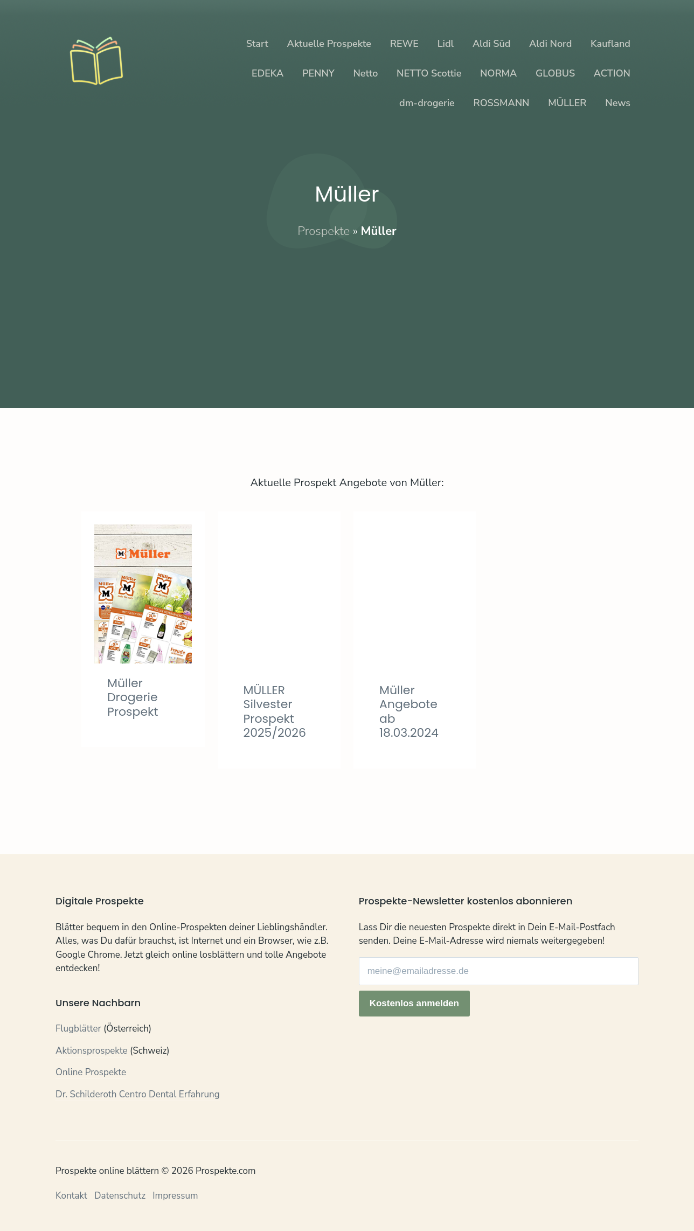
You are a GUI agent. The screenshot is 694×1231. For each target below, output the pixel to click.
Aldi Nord (550, 43)
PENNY (318, 73)
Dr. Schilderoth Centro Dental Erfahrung (137, 1094)
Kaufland (610, 43)
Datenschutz (119, 1195)
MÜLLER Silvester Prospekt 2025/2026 (275, 711)
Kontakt (71, 1195)
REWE (404, 43)
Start (257, 43)
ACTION (612, 73)
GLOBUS (555, 73)
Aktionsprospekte (91, 1051)
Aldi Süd (492, 43)
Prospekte (323, 231)
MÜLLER (567, 102)
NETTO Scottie (429, 73)
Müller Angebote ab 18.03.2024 (409, 711)
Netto (365, 73)
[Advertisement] (347, 314)
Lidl (446, 43)
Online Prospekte (90, 1072)
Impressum (175, 1195)
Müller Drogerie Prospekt (132, 697)
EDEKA (267, 73)
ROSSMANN (502, 102)
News (617, 102)
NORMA (498, 73)
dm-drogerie (427, 102)
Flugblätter (78, 1028)
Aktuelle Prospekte (329, 43)
